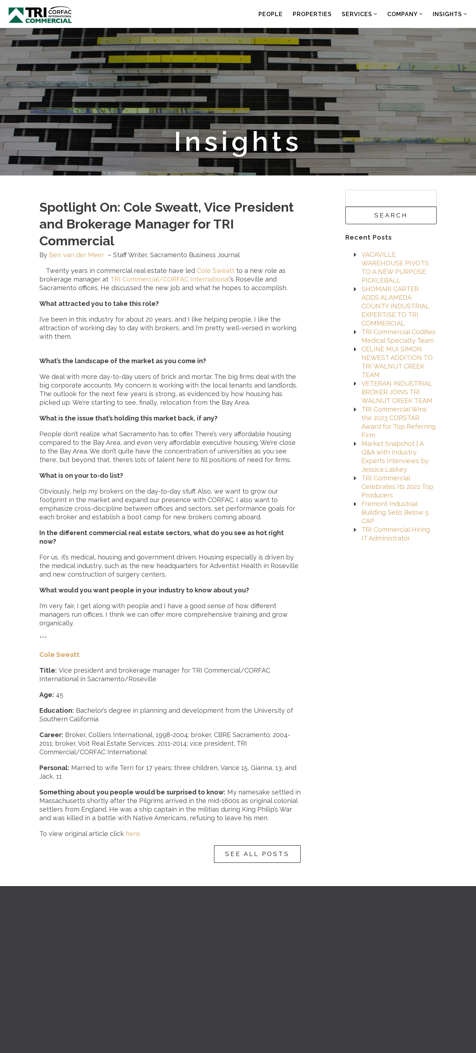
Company (405, 14)
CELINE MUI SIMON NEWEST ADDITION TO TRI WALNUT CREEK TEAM (397, 362)
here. (133, 833)
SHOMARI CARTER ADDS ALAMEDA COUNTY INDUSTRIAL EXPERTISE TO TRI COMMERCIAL (395, 306)
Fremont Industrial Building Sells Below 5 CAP (395, 512)
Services (359, 14)
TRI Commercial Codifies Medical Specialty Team (398, 336)
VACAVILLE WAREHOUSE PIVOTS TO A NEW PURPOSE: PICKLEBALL (395, 267)
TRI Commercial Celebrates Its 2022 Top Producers (397, 486)
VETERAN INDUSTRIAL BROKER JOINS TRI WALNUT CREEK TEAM (396, 392)
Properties (312, 14)
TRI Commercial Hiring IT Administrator (395, 534)
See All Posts (257, 853)
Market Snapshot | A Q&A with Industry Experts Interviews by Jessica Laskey (395, 456)
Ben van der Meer (76, 255)
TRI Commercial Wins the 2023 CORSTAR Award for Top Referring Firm (398, 422)
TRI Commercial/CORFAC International (170, 279)
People (270, 14)
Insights (450, 14)
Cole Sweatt (215, 270)
